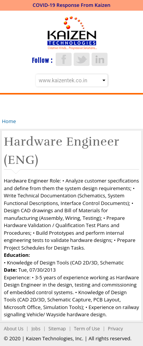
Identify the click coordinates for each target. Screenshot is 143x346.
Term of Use (87, 328)
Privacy (115, 328)
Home (9, 121)
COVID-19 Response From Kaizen (72, 5)
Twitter (82, 59)
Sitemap (57, 328)
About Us (13, 328)
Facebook (64, 59)
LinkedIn (100, 59)
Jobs (35, 328)
